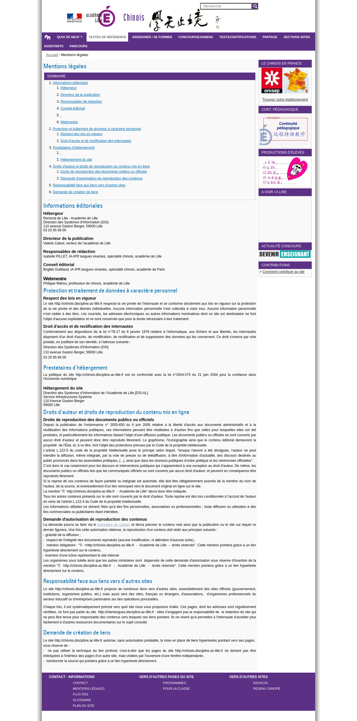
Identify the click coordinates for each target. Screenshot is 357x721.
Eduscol (260, 683)
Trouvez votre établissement (285, 99)
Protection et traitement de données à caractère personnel (97, 129)
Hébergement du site (76, 160)
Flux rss (80, 694)
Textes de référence (107, 37)
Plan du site (83, 705)
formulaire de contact (113, 525)
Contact (80, 683)
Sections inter (297, 37)
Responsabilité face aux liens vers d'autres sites (89, 185)
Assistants (53, 46)
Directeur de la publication (80, 95)
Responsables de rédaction (81, 102)
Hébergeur (69, 88)
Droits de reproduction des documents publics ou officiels (104, 172)
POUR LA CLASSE (176, 688)
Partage (269, 37)
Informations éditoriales (70, 83)
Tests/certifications (237, 37)
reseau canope (266, 688)
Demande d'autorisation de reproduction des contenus (102, 178)
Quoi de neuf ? (69, 37)
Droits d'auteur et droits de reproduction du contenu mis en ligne (101, 166)
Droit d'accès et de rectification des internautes (96, 141)
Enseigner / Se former (152, 37)
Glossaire (82, 700)
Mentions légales (88, 688)
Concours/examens (195, 37)
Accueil (47, 37)
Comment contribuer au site (283, 272)
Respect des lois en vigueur (81, 134)
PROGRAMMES (174, 683)
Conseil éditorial (73, 108)
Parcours (78, 46)
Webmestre (69, 122)
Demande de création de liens (75, 192)
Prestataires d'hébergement (74, 148)
